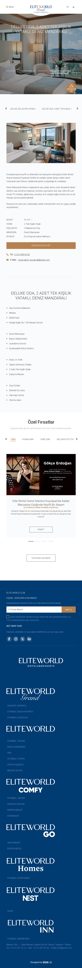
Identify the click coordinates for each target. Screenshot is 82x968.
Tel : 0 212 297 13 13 (16, 948)
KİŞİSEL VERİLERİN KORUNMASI (21, 598)
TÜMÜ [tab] (13, 439)
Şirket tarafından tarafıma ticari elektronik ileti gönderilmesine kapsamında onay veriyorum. (38, 618)
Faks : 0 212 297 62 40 (38, 948)
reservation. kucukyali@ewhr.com (34, 260)
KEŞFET (41, 529)
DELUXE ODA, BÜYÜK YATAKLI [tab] (22, 109)
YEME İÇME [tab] (45, 439)
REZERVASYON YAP (41, 245)
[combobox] (67, 7)
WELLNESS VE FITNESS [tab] (67, 439)
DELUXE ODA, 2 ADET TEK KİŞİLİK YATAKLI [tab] (60, 109)
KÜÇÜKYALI (11, 71)
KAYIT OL (68, 610)
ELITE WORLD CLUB (15, 593)
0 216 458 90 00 (22, 254)
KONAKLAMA (26, 71)
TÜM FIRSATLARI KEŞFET (41, 558)
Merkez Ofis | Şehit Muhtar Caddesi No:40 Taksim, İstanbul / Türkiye (38, 944)
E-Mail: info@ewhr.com (61, 948)
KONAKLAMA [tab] (28, 439)
